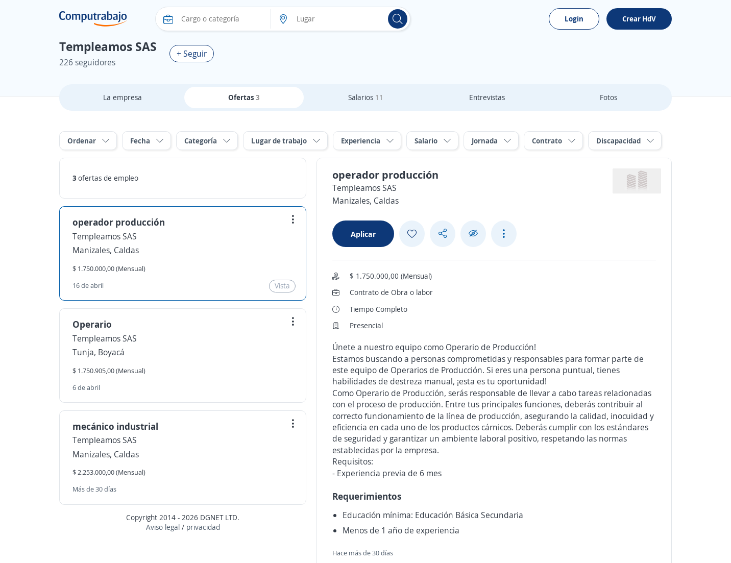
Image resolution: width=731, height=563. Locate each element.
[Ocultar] (473, 233)
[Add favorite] (412, 234)
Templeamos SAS (104, 236)
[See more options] (503, 234)
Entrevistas (487, 97)
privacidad (203, 527)
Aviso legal (163, 527)
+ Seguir (192, 53)
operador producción (118, 222)
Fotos (608, 97)
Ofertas (244, 97)
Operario (92, 324)
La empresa (122, 97)
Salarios (365, 97)
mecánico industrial (115, 426)
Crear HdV (639, 18)
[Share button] (442, 233)
